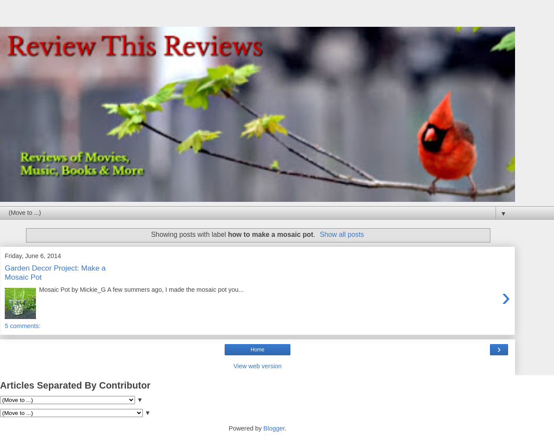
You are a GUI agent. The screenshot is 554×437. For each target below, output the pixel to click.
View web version (257, 366)
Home (257, 350)
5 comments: (22, 325)
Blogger (274, 428)
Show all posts (342, 234)
